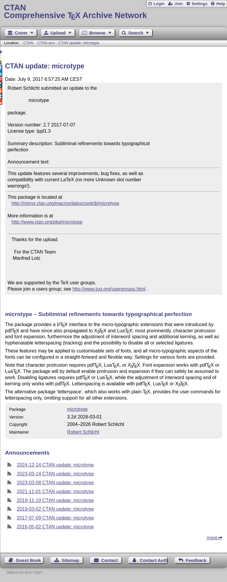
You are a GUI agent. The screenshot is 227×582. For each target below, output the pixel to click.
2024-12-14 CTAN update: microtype (55, 464)
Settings (199, 3)
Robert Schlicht (83, 432)
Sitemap (70, 560)
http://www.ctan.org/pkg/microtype (47, 222)
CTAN (28, 43)
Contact (109, 560)
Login (158, 3)
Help (220, 3)
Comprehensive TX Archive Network (113, 12)
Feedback (196, 560)
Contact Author (154, 560)
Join (178, 3)
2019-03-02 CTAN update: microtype (55, 509)
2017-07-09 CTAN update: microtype (55, 517)
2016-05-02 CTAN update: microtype (55, 526)
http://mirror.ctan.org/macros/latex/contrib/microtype (65, 203)
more (212, 537)
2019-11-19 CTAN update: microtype (55, 500)
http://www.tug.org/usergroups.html (108, 288)
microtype (77, 409)
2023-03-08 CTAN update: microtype (55, 482)
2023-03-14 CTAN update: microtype (55, 473)
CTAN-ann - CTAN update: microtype (68, 43)
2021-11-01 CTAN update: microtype (55, 491)
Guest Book (28, 560)
